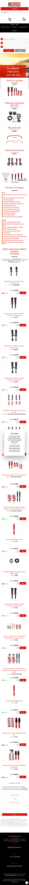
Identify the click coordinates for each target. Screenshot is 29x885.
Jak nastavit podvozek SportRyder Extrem (13, 198)
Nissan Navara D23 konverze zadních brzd (13, 203)
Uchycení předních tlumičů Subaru (11, 201)
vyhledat (8, 51)
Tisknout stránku (18, 879)
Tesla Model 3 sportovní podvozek (11, 209)
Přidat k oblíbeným (8, 879)
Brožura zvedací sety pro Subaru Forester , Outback (13, 242)
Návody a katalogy (6, 27)
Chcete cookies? (12, 880)
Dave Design (14, 882)
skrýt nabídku (14, 182)
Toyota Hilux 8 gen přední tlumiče (11, 238)
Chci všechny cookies (14, 446)
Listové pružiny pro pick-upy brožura (12, 231)
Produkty (14, 27)
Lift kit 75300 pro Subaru (9, 214)
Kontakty (14, 30)
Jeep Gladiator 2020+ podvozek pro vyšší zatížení (15, 236)
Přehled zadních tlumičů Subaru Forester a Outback (13, 224)
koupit (23, 293)
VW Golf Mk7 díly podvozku (9, 213)
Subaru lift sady (7, 233)
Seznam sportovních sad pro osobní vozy (13, 234)
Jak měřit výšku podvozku (8, 199)
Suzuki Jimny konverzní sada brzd (11, 207)
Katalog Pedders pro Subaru (10, 229)
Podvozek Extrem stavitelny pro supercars (13, 240)
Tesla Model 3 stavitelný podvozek (11, 211)
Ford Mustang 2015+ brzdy (9, 205)
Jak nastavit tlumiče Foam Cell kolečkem (13, 216)
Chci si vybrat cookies (14, 448)
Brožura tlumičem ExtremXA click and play (13, 227)
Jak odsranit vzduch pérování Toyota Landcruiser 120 (14, 195)
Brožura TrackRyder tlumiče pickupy (12, 222)
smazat (20, 51)
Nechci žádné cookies (14, 451)
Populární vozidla (23, 27)
